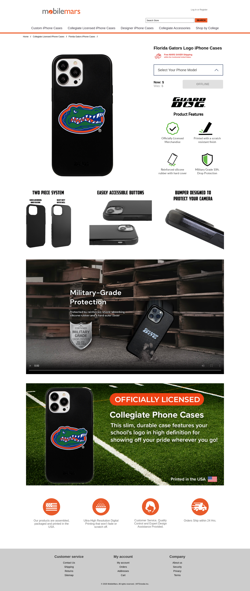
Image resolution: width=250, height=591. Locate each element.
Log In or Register (199, 10)
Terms (177, 575)
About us (177, 562)
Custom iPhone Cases (46, 28)
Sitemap (69, 575)
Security (177, 566)
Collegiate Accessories (174, 28)
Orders (123, 566)
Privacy (177, 571)
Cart (123, 575)
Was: (157, 86)
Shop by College (207, 28)
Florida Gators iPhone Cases (82, 36)
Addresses (123, 571)
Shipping (69, 566)
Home (26, 36)
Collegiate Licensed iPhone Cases (91, 28)
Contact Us (69, 562)
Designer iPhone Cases (137, 28)
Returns (69, 571)
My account (123, 562)
